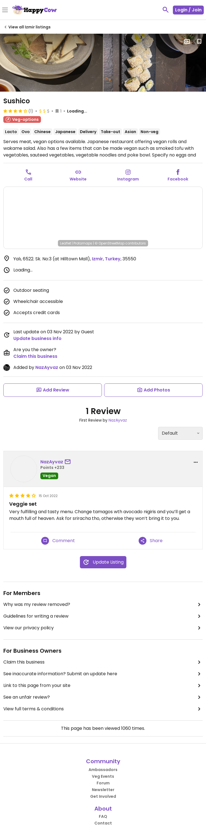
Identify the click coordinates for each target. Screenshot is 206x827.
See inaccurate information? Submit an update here (103, 674)
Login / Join (188, 10)
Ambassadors (103, 769)
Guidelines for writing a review (103, 616)
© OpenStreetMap (109, 243)
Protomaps (82, 243)
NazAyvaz (46, 367)
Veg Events (103, 776)
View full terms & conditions (103, 709)
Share (151, 541)
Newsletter (103, 789)
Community (103, 761)
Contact (103, 823)
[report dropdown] (195, 462)
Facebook (178, 179)
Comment (58, 541)
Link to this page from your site (103, 685)
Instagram (128, 179)
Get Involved (103, 796)
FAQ (103, 816)
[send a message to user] (68, 462)
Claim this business (35, 356)
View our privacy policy (103, 628)
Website (78, 179)
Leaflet (65, 243)
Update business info (37, 338)
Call (28, 179)
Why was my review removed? (103, 604)
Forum (103, 783)
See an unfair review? (103, 697)
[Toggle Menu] (5, 10)
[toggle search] (166, 10)
